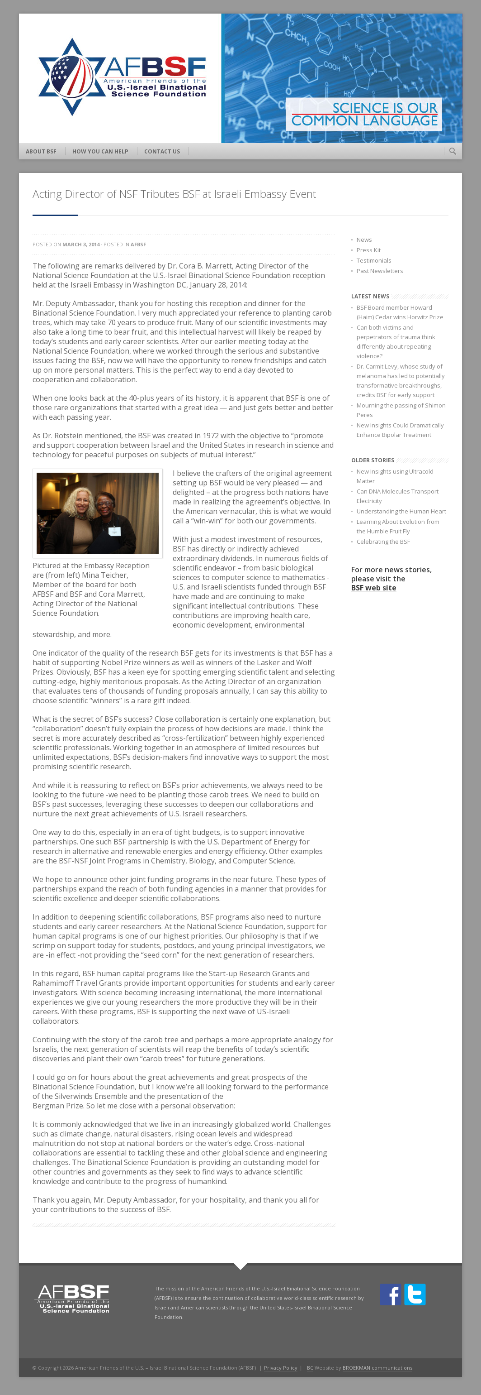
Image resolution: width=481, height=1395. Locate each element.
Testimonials (374, 260)
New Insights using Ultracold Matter (395, 476)
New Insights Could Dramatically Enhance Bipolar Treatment (400, 430)
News (364, 239)
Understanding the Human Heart (401, 511)
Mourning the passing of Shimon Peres (401, 410)
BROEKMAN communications (377, 1367)
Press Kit (369, 250)
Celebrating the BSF (383, 541)
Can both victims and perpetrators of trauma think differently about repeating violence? (396, 341)
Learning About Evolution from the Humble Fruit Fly (398, 526)
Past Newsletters (380, 271)
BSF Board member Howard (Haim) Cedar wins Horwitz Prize (400, 312)
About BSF (41, 151)
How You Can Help (100, 151)
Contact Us (162, 151)
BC (310, 1367)
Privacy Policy (280, 1367)
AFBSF (138, 244)
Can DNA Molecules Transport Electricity (398, 496)
